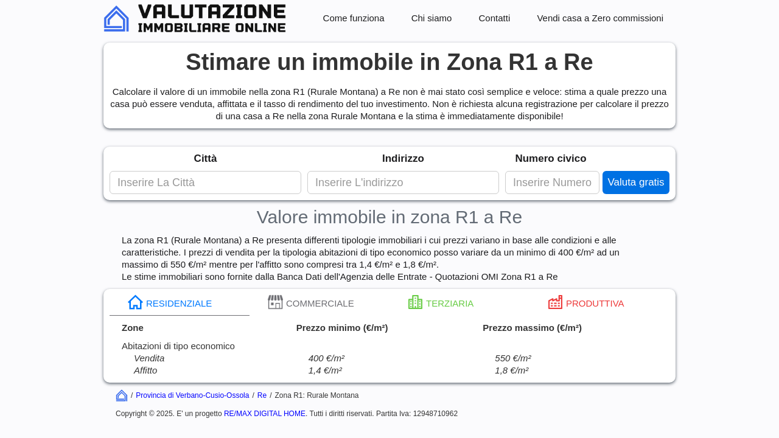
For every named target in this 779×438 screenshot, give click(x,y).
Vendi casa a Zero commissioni (600, 18)
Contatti (495, 18)
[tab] (180, 302)
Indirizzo (403, 158)
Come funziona (354, 18)
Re (262, 395)
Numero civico (550, 158)
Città (205, 158)
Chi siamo (431, 18)
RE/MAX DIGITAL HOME (265, 413)
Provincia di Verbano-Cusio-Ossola (192, 395)
